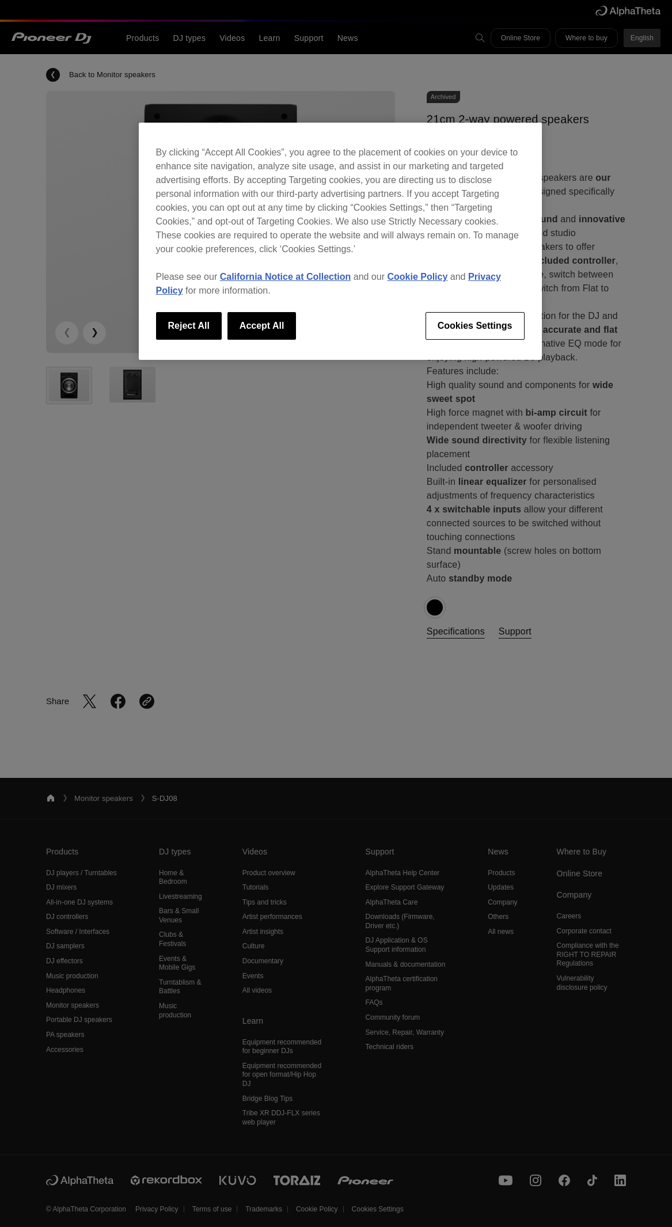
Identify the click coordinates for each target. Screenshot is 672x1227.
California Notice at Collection (285, 277)
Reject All (189, 326)
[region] (340, 241)
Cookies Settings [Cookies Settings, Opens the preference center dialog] (475, 326)
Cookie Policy (417, 277)
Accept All (262, 326)
